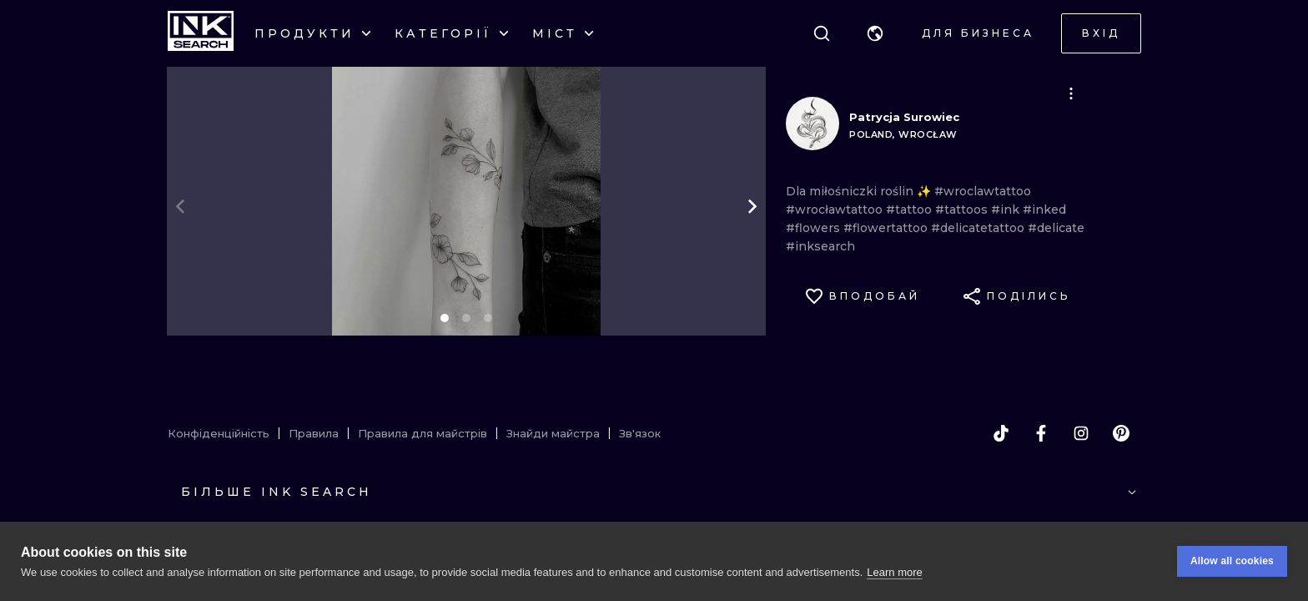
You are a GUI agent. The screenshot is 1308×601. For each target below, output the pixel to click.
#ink (1007, 209)
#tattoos (963, 209)
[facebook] (1041, 433)
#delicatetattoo (979, 227)
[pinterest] (1121, 433)
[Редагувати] (1071, 93)
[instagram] (1081, 433)
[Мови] (875, 33)
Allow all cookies (1232, 561)
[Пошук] (822, 33)
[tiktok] (1001, 433)
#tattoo (910, 209)
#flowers (814, 227)
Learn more (894, 572)
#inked (1044, 209)
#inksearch (820, 246)
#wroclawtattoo (982, 191)
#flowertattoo (887, 227)
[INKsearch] (200, 33)
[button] (875, 33)
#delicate (1056, 227)
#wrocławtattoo (836, 209)
